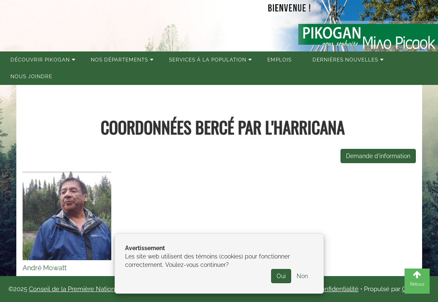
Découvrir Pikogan (40, 60)
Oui (281, 276)
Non (302, 276)
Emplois (279, 60)
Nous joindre (31, 76)
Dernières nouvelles (345, 60)
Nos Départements (119, 60)
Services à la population (207, 60)
